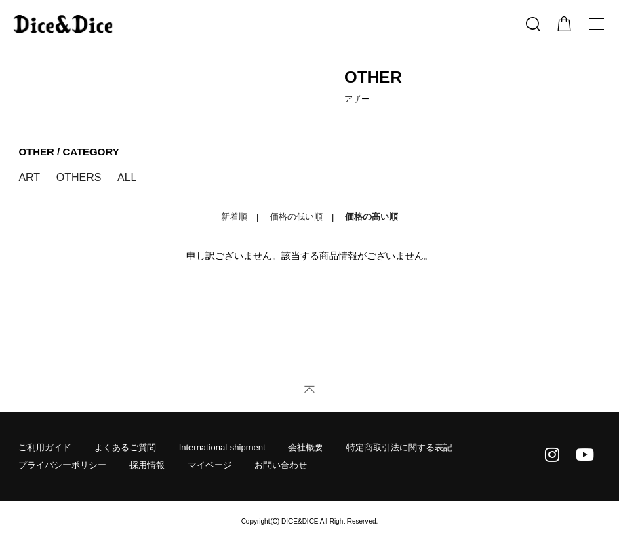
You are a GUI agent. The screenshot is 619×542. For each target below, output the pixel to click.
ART (29, 177)
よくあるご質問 (125, 447)
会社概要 (305, 447)
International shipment (222, 447)
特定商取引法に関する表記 (399, 447)
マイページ (210, 465)
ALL (126, 177)
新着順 (234, 217)
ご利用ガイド (44, 447)
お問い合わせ (280, 465)
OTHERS (79, 177)
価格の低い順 (296, 217)
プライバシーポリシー (62, 465)
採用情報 (147, 465)
